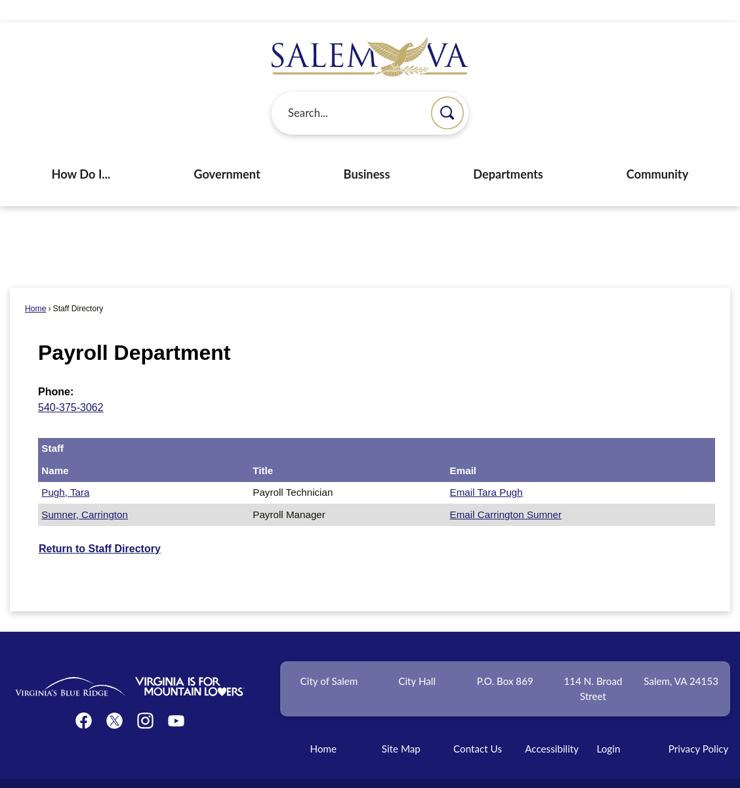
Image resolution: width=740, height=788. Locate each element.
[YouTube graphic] (176, 698)
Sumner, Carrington (84, 492)
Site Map (401, 726)
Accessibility (552, 726)
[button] (447, 90)
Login (609, 726)
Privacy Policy (698, 726)
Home (35, 286)
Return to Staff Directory (100, 526)
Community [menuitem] (658, 151)
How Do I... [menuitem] (81, 151)
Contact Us (477, 726)
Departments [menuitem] (508, 151)
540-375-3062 (71, 385)
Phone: (55, 369)
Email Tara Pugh (486, 469)
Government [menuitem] (227, 151)
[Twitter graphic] (114, 698)
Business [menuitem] (367, 151)
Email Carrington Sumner (506, 492)
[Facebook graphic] (83, 698)
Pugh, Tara (65, 469)
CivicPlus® (441, 771)
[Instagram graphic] (145, 698)
